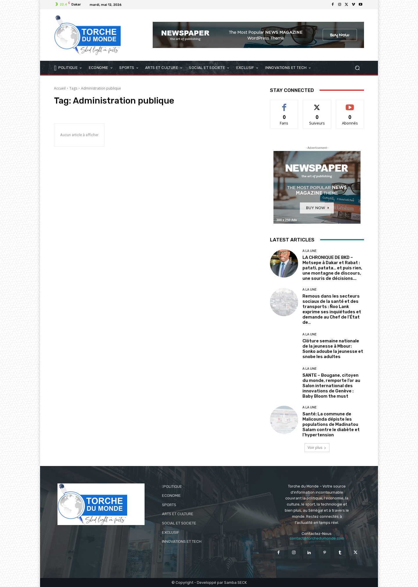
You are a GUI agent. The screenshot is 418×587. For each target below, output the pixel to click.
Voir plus (317, 447)
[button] (357, 67)
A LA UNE (309, 250)
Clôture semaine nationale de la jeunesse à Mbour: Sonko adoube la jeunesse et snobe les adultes (332, 348)
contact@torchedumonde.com (317, 538)
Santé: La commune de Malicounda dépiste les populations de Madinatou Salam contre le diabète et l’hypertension (331, 424)
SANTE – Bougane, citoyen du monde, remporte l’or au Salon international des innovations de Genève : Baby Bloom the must (331, 386)
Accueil (60, 88)
